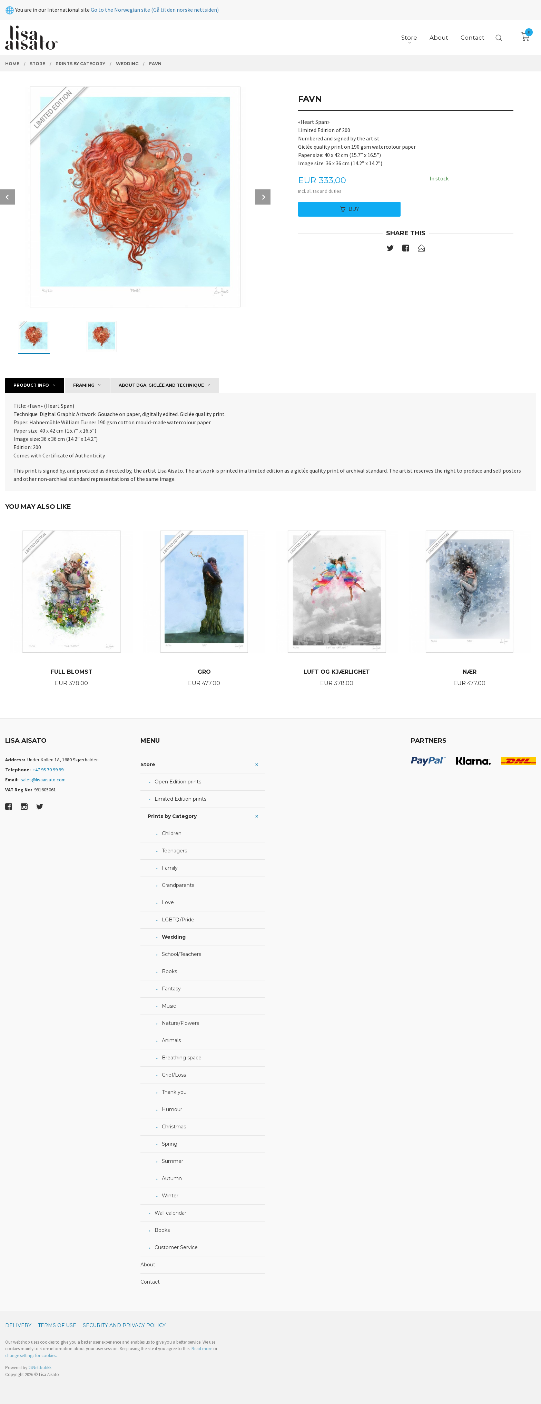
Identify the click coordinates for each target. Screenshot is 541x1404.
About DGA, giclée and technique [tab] (161, 385)
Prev (7, 197)
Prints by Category (172, 816)
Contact (150, 1282)
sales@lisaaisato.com (43, 780)
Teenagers (174, 851)
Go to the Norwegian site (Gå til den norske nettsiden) (155, 9)
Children (171, 833)
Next (262, 197)
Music (169, 1006)
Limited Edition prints (180, 799)
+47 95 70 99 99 (48, 770)
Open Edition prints (178, 782)
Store (147, 764)
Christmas (174, 1127)
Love (168, 902)
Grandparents (178, 885)
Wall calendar (170, 1213)
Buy (349, 209)
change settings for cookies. (31, 1355)
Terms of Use (57, 1325)
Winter (170, 1196)
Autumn (172, 1178)
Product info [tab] (31, 385)
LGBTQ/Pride (178, 920)
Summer (172, 1161)
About (147, 1265)
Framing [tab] (84, 385)
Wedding (174, 937)
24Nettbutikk (39, 1368)
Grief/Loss (174, 1075)
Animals (171, 1040)
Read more (201, 1349)
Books (169, 971)
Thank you (174, 1092)
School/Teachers (181, 954)
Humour (172, 1109)
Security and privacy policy (124, 1325)
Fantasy (171, 989)
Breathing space (181, 1058)
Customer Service (176, 1247)
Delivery (18, 1325)
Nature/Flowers (180, 1023)
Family (170, 868)
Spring (169, 1144)
